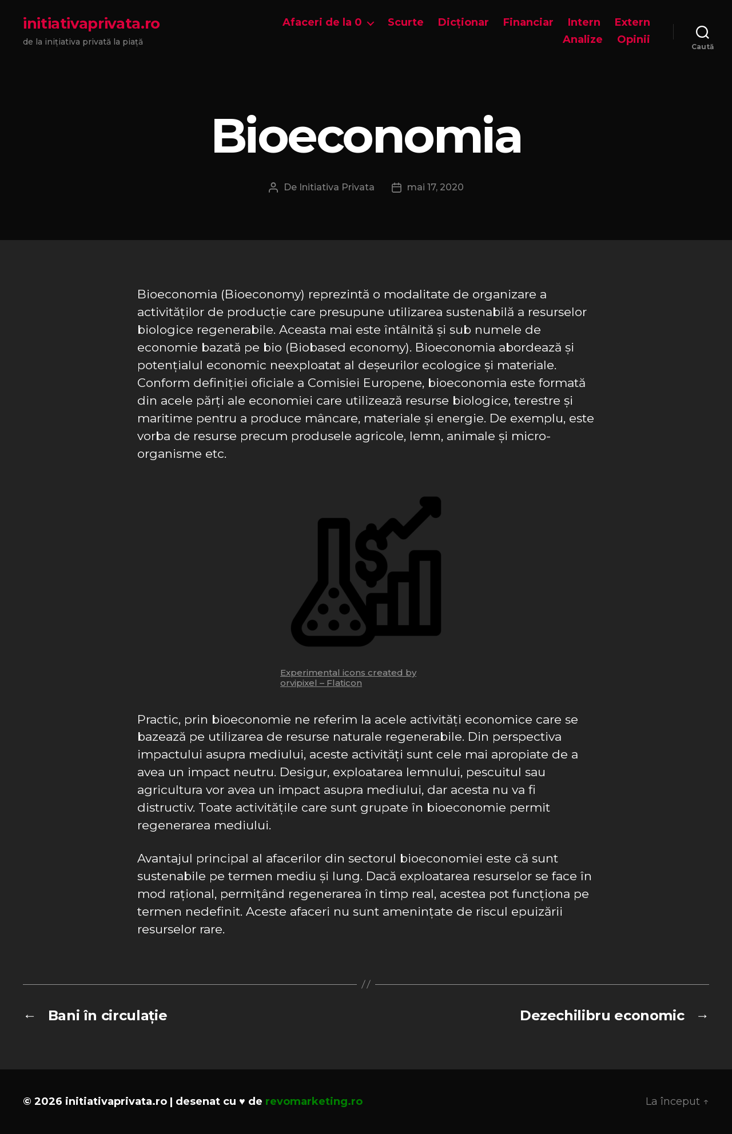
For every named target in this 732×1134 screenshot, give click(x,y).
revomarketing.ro (314, 1101)
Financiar (528, 23)
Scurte (406, 23)
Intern (584, 23)
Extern (632, 23)
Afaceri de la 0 (322, 23)
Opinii (633, 40)
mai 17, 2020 (435, 187)
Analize (583, 40)
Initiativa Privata (337, 187)
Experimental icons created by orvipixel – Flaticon (348, 677)
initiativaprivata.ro (91, 23)
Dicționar (463, 23)
